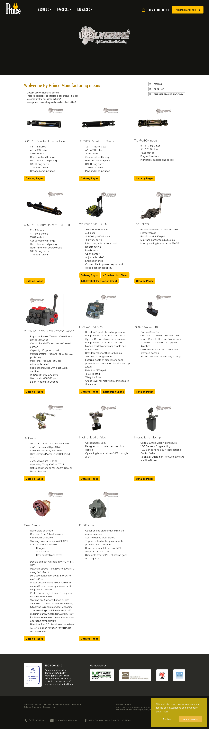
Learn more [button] (162, 711)
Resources (83, 10)
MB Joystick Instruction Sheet (99, 281)
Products (63, 10)
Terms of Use (49, 707)
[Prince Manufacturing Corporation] (13, 5)
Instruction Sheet (113, 391)
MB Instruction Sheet (115, 275)
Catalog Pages (34, 178)
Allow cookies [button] (190, 719)
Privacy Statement (33, 707)
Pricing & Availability (187, 10)
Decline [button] (167, 719)
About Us (43, 10)
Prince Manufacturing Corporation (65, 704)
